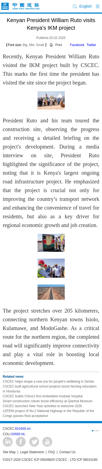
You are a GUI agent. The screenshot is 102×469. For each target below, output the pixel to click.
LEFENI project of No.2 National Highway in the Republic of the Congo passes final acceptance (48, 413)
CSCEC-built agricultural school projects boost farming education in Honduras (50, 389)
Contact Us (67, 452)
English (85, 6)
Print (58, 45)
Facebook (77, 45)
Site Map (9, 452)
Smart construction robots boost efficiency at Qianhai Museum (47, 401)
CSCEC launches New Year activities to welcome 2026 (42, 406)
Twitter (91, 45)
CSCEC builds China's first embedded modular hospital (43, 396)
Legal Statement (32, 452)
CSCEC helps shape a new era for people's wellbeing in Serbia (48, 381)
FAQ (51, 452)
